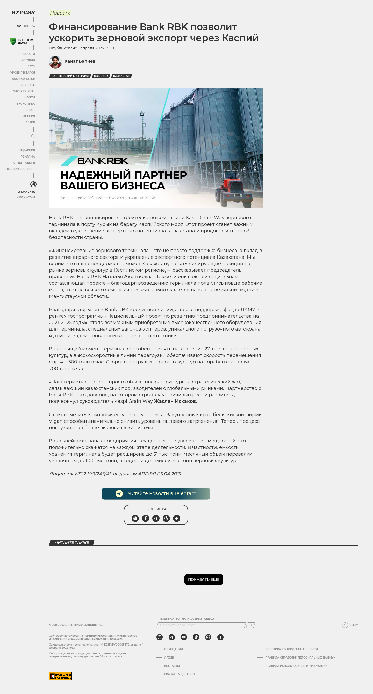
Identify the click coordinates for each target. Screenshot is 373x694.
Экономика (26, 103)
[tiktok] (196, 637)
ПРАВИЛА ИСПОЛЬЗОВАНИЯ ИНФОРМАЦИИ (296, 666)
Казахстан (26, 192)
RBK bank (101, 76)
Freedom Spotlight (20, 169)
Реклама (28, 156)
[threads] (208, 637)
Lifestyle (28, 85)
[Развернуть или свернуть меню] (33, 136)
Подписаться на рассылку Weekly (187, 618)
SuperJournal (24, 91)
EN (26, 25)
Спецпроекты (24, 162)
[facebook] (220, 637)
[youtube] (184, 637)
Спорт (30, 110)
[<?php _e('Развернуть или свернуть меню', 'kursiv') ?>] (33, 184)
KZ (33, 25)
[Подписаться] (250, 625)
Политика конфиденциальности (291, 649)
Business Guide (23, 79)
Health (29, 97)
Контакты (172, 666)
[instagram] (159, 637)
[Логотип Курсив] (23, 12)
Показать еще (203, 579)
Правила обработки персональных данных (300, 657)
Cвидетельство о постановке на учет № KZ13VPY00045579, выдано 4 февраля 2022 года (96, 646)
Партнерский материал (70, 76)
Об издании (173, 649)
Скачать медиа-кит (179, 674)
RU (19, 25)
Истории (28, 60)
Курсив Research (22, 72)
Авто (31, 66)
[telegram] (172, 637)
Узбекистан (26, 197)
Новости (28, 54)
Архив (30, 122)
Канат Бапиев (79, 61)
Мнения (29, 116)
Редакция (27, 150)
